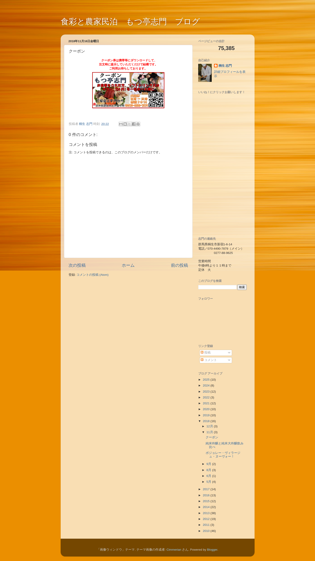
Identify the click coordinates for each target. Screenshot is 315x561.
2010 (206, 531)
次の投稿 (77, 265)
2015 (206, 501)
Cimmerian (173, 549)
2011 (206, 525)
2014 (206, 507)
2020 (206, 409)
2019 (206, 415)
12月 (210, 426)
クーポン (212, 437)
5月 (209, 481)
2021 (206, 403)
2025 (206, 379)
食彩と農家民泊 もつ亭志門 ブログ (130, 21)
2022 (206, 397)
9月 (209, 464)
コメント (209, 360)
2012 (206, 519)
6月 (209, 476)
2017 (206, 489)
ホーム (128, 265)
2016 (206, 495)
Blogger (212, 549)
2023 (206, 391)
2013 (206, 513)
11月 (210, 432)
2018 (206, 421)
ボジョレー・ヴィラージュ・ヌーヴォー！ (223, 454)
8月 (209, 470)
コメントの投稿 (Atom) (92, 274)
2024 (206, 385)
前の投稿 (179, 265)
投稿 (206, 352)
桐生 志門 (225, 65)
